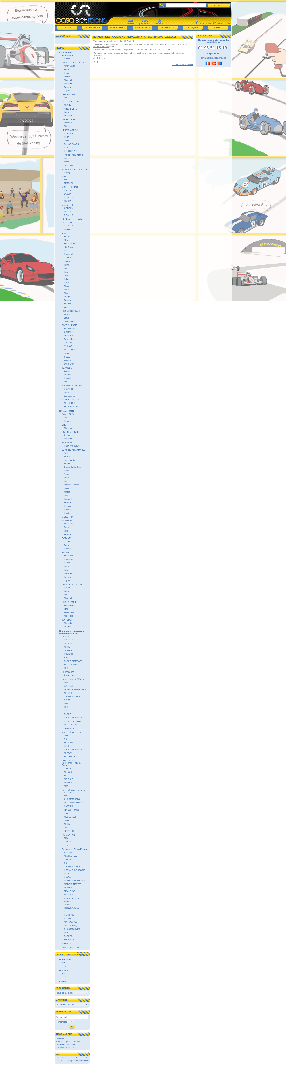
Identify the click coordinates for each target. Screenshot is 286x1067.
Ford (66, 158)
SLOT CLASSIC (69, 325)
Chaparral (68, 254)
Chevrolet (68, 389)
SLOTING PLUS (71, 757)
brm (63, 1058)
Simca (67, 382)
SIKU (66, 820)
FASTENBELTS (69, 109)
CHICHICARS (68, 94)
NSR (66, 711)
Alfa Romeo (69, 247)
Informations (92, 27)
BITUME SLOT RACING (73, 62)
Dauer (66, 471)
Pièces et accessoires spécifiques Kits (71, 632)
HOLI (66, 873)
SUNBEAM (69, 364)
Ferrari (67, 69)
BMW (66, 180)
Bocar (66, 251)
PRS (66, 703)
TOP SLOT (67, 620)
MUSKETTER (70, 933)
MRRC (67, 647)
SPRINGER (69, 939)
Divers (63, 981)
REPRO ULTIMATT (72, 721)
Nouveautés (117, 27)
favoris (159, 24)
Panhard (68, 499)
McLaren (68, 428)
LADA (66, 137)
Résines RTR (66, 411)
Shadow (67, 304)
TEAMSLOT (68, 368)
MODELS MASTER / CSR (74, 169)
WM (66, 307)
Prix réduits (142, 27)
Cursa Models (70, 675)
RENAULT (68, 147)
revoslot (75, 1058)
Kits (63, 962)
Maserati (68, 80)
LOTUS (67, 190)
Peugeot (68, 296)
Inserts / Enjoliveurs (71, 732)
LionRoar (68, 877)
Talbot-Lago (69, 321)
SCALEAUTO (70, 650)
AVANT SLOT (68, 414)
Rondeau (68, 513)
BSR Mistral (67, 55)
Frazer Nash (69, 116)
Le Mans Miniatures (73, 803)
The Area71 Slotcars (72, 385)
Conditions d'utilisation (66, 1044)
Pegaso (67, 374)
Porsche (67, 87)
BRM (64, 425)
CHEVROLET (70, 226)
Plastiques (65, 959)
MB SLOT (68, 643)
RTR (64, 966)
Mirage (67, 293)
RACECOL (69, 936)
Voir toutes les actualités (182, 64)
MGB (66, 353)
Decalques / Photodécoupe (75, 849)
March (67, 289)
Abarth (67, 236)
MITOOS (68, 693)
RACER (65, 552)
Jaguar (67, 275)
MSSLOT (66, 176)
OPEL (66, 140)
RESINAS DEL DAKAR (73, 219)
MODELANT (68, 520)
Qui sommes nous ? (65, 1048)
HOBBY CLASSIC (70, 432)
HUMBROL (69, 915)
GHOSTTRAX (68, 119)
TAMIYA (67, 904)
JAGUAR (68, 346)
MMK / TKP (67, 165)
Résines (63, 970)
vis (77, 1061)
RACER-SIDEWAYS (73, 661)
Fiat (65, 98)
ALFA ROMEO (70, 329)
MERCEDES (69, 350)
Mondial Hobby (70, 925)
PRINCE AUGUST (72, 908)
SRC (66, 827)
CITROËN (68, 133)
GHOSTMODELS (72, 696)
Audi (66, 453)
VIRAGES (68, 895)
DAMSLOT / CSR (70, 101)
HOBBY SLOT (69, 442)
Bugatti (67, 463)
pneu (74, 1061)
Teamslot (68, 842)
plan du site (144, 24)
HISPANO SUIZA (71, 446)
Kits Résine (65, 52)
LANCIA (67, 194)
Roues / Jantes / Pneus (73, 679)
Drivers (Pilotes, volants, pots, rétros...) (73, 791)
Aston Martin (69, 66)
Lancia (67, 76)
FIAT (66, 609)
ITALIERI (68, 918)
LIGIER (67, 229)
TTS (66, 845)
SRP (66, 786)
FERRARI (68, 183)
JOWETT (68, 343)
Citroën (67, 435)
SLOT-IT (68, 668)
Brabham (68, 123)
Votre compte (205, 23)
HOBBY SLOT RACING (74, 870)
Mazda (67, 417)
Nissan (67, 59)
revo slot (84, 1058)
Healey (67, 73)
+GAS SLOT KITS (70, 399)
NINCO (67, 700)
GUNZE (67, 911)
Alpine (67, 240)
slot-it (58, 1058)
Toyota (67, 91)
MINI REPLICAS (70, 187)
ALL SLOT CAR (71, 856)
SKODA (67, 201)
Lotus (66, 282)
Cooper (67, 261)
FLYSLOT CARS (71, 810)
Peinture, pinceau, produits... (70, 899)
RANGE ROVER (71, 144)
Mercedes (68, 83)
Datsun (67, 563)
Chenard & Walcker (72, 467)
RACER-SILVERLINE (72, 584)
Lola (66, 279)
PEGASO (68, 211)
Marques (192, 27)
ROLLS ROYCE (71, 151)
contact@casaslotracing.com (214, 58)
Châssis (65, 636)
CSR (66, 863)
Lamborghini (69, 396)
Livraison (60, 1039)
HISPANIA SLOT (70, 130)
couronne (67, 1061)
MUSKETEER (68, 205)
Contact (218, 27)
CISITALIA (68, 332)
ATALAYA (68, 852)
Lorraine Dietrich (71, 485)
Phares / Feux (68, 835)
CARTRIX (68, 640)
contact (130, 24)
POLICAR (68, 654)
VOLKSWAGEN (71, 406)
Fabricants (168, 27)
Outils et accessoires (72, 947)
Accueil (67, 27)
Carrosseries (68, 672)
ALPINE (67, 105)
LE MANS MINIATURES (73, 155)
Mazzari (67, 126)
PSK (64, 233)
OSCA (67, 357)
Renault (67, 378)
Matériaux (66, 943)
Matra (66, 162)
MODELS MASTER (72, 884)
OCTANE (66, 538)
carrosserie (83, 1061)
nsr (68, 1058)
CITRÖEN (68, 258)
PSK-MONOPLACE (71, 311)
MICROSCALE (70, 922)
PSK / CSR (67, 222)
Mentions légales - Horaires (68, 1042)
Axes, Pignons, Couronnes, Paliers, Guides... (71, 763)
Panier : (221, 23)
